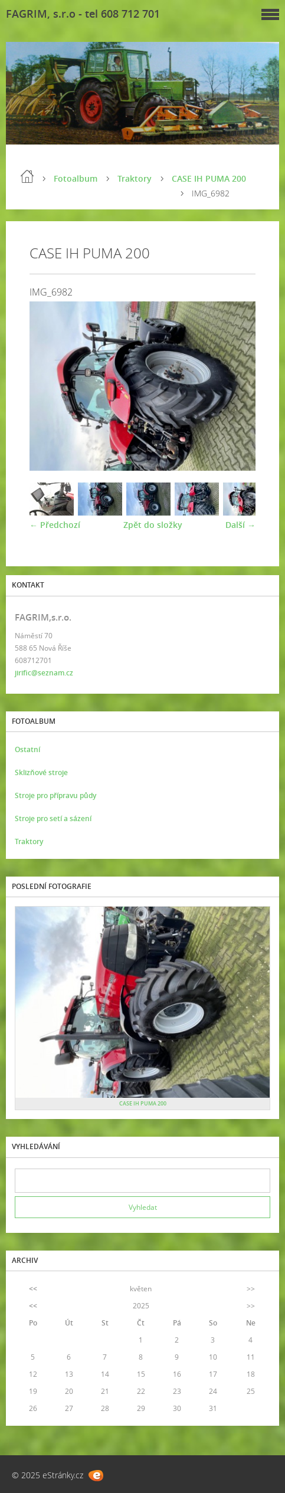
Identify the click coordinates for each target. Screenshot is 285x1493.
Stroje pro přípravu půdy (55, 795)
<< (33, 1289)
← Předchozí (55, 524)
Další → (240, 524)
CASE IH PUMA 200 (209, 178)
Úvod (27, 176)
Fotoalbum (75, 178)
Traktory (134, 178)
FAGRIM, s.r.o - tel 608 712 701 (83, 13)
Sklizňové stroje (41, 772)
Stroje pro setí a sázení (53, 818)
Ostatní (27, 749)
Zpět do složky (152, 524)
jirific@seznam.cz (44, 673)
